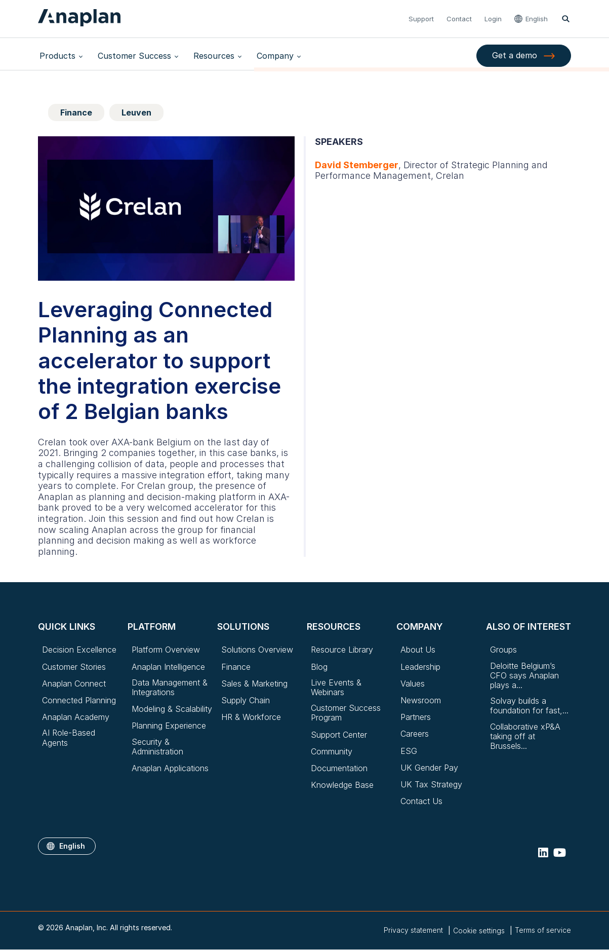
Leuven (136, 112)
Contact (459, 19)
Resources (204, 56)
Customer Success (129, 56)
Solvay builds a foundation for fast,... (529, 705)
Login (493, 19)
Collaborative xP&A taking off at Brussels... (525, 736)
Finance (76, 112)
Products (56, 56)
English (537, 19)
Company (261, 56)
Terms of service (543, 930)
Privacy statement (413, 930)
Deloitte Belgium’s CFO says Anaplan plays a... (524, 675)
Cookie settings (479, 931)
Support (421, 19)
